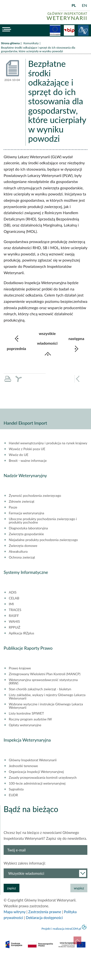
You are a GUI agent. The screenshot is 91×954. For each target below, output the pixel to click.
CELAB (14, 598)
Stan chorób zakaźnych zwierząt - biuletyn (40, 689)
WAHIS (14, 621)
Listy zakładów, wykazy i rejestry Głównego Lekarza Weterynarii (47, 696)
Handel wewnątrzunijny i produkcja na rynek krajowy (48, 443)
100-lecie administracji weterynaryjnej (37, 783)
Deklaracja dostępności (44, 917)
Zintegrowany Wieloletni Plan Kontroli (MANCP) (44, 674)
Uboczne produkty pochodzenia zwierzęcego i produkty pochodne (43, 520)
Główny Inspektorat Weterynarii (33, 760)
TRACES (15, 610)
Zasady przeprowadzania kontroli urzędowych (42, 777)
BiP (69, 30)
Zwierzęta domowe (23, 545)
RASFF (14, 615)
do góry (77, 940)
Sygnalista (16, 789)
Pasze (13, 507)
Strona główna (10, 43)
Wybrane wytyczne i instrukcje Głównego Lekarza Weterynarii (46, 705)
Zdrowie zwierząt (21, 501)
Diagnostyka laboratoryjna (28, 528)
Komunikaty (31, 43)
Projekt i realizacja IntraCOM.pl (61, 928)
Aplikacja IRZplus (21, 633)
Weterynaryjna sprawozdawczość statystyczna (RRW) (43, 681)
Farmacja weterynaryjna (26, 513)
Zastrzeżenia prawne (44, 912)
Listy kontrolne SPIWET (26, 713)
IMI (11, 604)
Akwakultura (18, 551)
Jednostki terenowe (23, 766)
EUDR (13, 795)
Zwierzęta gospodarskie (26, 534)
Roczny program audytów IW (30, 719)
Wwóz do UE (18, 454)
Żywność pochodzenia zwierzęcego (35, 495)
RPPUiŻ (14, 627)
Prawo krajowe (20, 668)
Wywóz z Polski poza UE (27, 449)
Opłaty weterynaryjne (25, 725)
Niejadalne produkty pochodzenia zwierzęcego (43, 540)
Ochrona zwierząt (22, 557)
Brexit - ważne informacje (28, 460)
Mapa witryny (14, 912)
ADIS (13, 592)
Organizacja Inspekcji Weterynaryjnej (36, 771)
